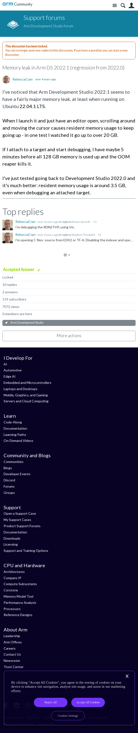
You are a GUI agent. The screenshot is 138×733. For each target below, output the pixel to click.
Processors (12, 609)
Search (123, 5)
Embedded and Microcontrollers (27, 383)
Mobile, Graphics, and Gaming (26, 395)
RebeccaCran (22, 79)
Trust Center (14, 667)
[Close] (127, 676)
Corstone (11, 590)
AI (5, 364)
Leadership (12, 636)
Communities (14, 462)
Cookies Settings (68, 715)
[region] (69, 698)
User (131, 5)
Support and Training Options (26, 550)
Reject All (51, 702)
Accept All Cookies (88, 702)
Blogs (8, 468)
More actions (69, 335)
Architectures (14, 572)
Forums (9, 486)
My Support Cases (17, 520)
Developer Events (17, 474)
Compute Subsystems (20, 584)
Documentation (15, 428)
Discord (9, 480)
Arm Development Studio (26, 322)
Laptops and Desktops (20, 389)
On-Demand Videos (18, 441)
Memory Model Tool (18, 596)
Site (114, 5)
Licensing (11, 544)
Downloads (12, 538)
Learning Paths (15, 435)
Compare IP (12, 578)
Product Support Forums (22, 526)
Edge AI (10, 376)
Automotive (13, 370)
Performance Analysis (20, 602)
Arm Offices (13, 642)
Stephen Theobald (83, 235)
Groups (9, 493)
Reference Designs (18, 615)
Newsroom (12, 660)
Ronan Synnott (81, 222)
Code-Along (13, 422)
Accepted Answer (19, 269)
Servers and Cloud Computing (26, 401)
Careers (10, 648)
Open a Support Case (20, 513)
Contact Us (12, 654)
